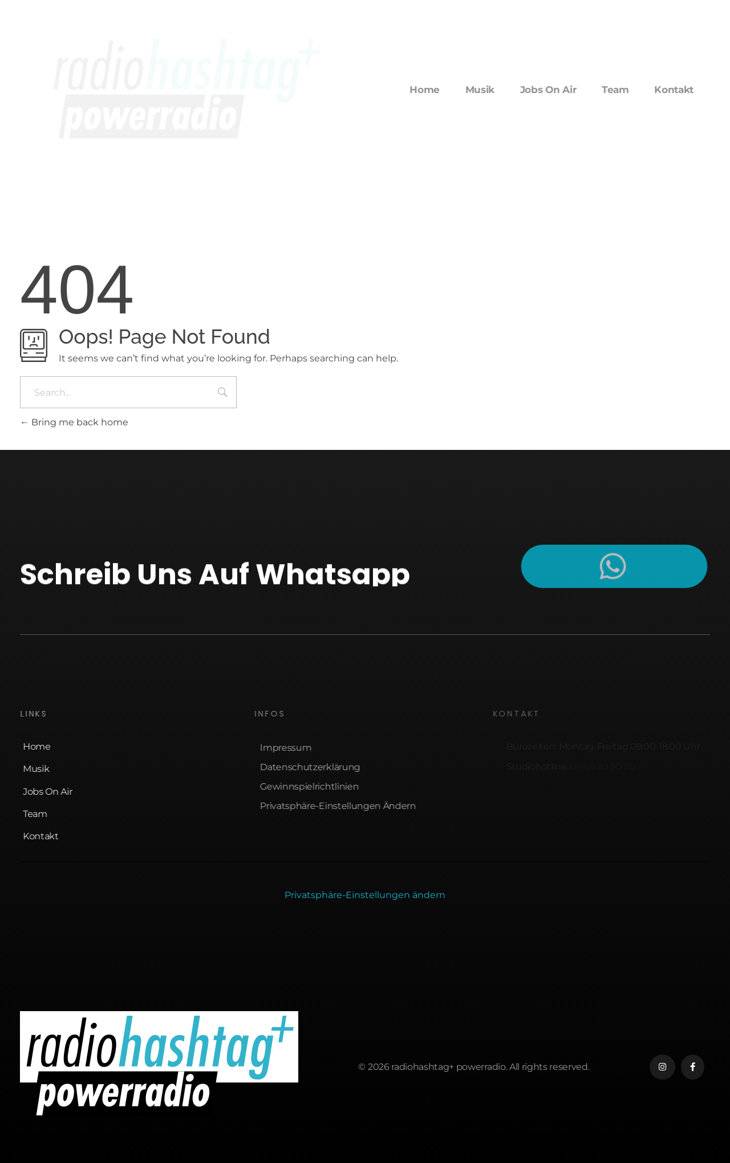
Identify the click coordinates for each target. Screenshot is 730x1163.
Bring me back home (74, 422)
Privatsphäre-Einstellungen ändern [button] (365, 895)
